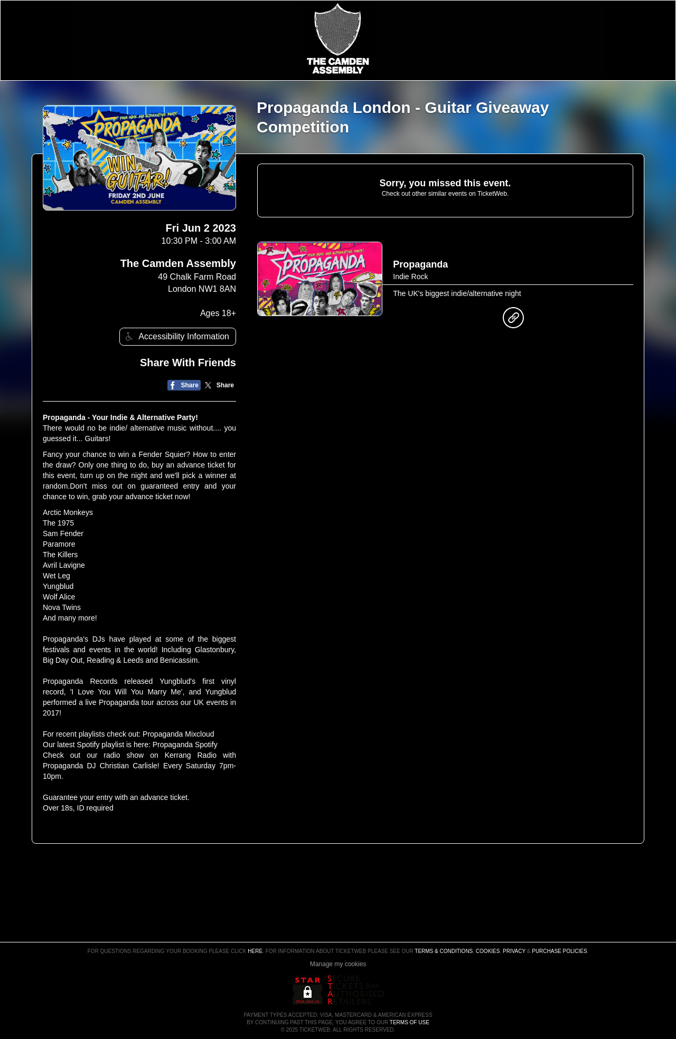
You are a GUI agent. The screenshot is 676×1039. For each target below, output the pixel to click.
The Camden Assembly (178, 263)
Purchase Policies (559, 951)
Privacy (514, 951)
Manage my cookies (338, 964)
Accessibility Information (176, 336)
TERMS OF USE (409, 1022)
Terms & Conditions (444, 951)
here (255, 951)
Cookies (488, 951)
